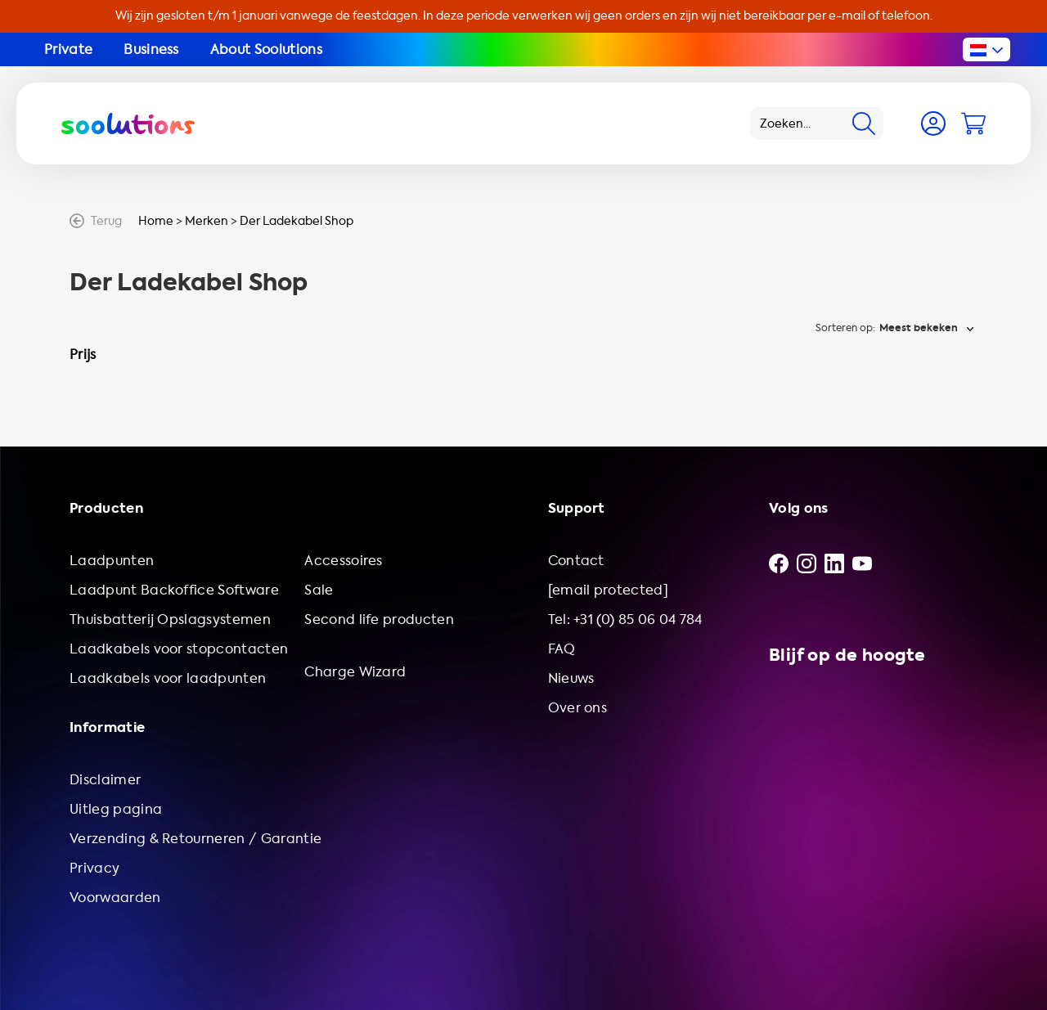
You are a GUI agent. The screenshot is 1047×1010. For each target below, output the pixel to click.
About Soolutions (266, 49)
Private (68, 49)
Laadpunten (112, 560)
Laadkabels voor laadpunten (168, 678)
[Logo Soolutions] (128, 123)
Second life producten (379, 619)
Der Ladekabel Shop (296, 221)
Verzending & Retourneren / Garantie (195, 838)
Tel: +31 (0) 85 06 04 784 (625, 619)
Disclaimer (105, 779)
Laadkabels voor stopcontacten (179, 649)
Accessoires (343, 560)
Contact (576, 560)
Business (151, 49)
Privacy (94, 868)
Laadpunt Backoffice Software (174, 590)
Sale (318, 590)
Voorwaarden (115, 897)
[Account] (933, 123)
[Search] (863, 123)
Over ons (578, 707)
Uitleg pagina (116, 809)
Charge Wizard (355, 671)
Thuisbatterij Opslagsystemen (170, 619)
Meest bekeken (918, 327)
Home (155, 221)
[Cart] (973, 123)
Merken (206, 221)
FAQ (562, 649)
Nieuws (571, 678)
